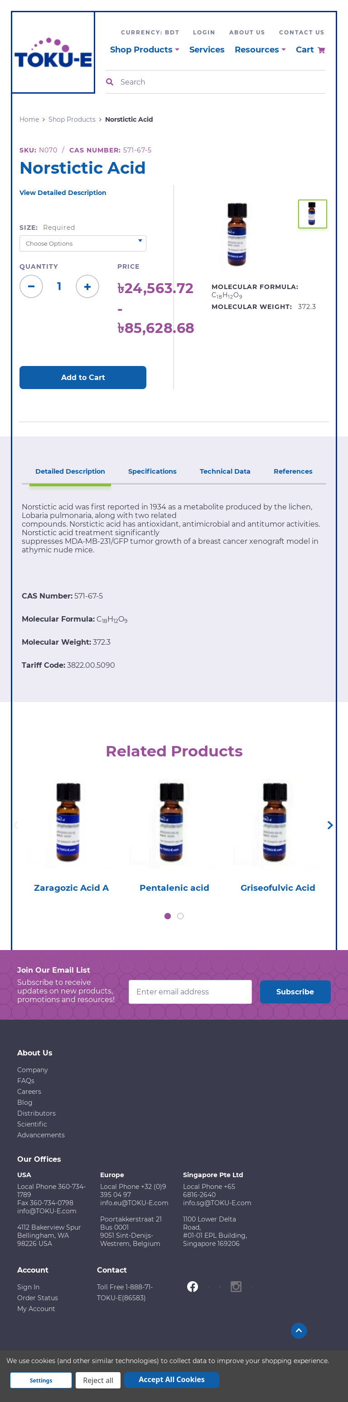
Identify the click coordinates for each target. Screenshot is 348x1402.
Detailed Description (72, 470)
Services (207, 50)
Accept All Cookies (172, 1379)
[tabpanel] (71, 833)
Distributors (36, 1114)
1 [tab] (167, 917)
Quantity (38, 266)
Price (128, 266)
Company (32, 1071)
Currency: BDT (150, 32)
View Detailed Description (62, 193)
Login (204, 32)
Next (330, 826)
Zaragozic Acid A (71, 888)
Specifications (153, 470)
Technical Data (225, 470)
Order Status (37, 1299)
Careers (29, 1092)
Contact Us (302, 32)
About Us (247, 32)
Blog (25, 1103)
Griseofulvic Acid (277, 888)
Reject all (98, 1380)
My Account (36, 1310)
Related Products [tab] (174, 750)
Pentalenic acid (174, 888)
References (291, 470)
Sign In (28, 1288)
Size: (47, 227)
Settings (41, 1380)
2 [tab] (180, 917)
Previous (15, 826)
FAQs (25, 1082)
